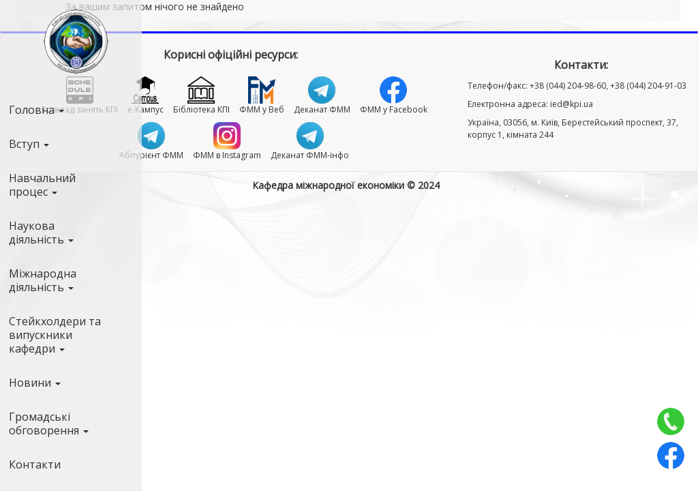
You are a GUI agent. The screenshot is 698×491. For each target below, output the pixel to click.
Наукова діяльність (41, 232)
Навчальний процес (42, 184)
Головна (36, 109)
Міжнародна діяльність (42, 280)
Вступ (29, 143)
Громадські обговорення (49, 423)
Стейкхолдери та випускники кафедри (55, 335)
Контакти (35, 464)
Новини (35, 382)
